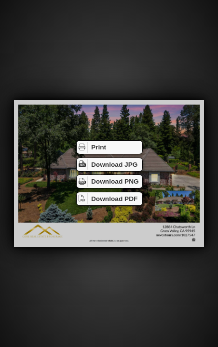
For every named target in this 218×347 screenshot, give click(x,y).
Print (91, 147)
